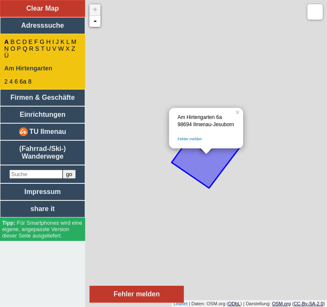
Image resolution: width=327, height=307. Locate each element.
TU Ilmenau (42, 131)
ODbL (234, 303)
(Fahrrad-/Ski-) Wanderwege (42, 152)
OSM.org (281, 303)
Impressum (42, 191)
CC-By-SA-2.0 (309, 303)
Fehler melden (190, 139)
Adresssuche (42, 25)
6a (23, 81)
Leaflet (181, 303)
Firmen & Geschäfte (42, 97)
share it (43, 208)
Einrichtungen (43, 114)
